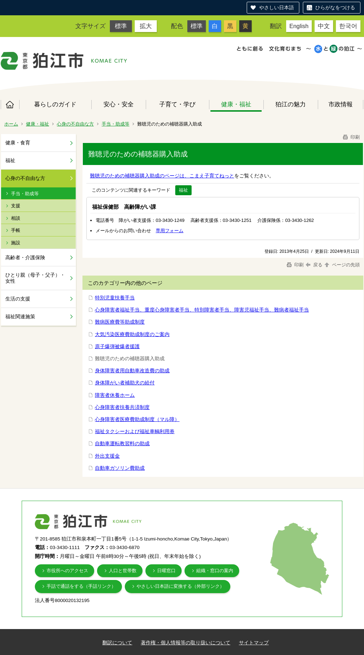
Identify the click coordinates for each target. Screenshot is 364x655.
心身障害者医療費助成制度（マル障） (137, 419)
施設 (15, 242)
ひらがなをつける (335, 7)
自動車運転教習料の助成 (122, 443)
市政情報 (340, 104)
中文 (324, 26)
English (299, 26)
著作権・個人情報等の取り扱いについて (185, 642)
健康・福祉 (236, 104)
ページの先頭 (341, 264)
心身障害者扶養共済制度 (122, 407)
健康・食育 (17, 142)
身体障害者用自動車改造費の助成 (132, 370)
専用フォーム (169, 230)
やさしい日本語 (276, 7)
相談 (15, 218)
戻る (314, 264)
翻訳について (117, 642)
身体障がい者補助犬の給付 (125, 382)
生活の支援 (17, 299)
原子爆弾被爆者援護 (117, 346)
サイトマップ (254, 642)
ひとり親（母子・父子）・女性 (35, 278)
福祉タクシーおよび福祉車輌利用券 (135, 431)
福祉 (10, 160)
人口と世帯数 (122, 570)
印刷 (351, 137)
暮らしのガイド (55, 104)
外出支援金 (107, 456)
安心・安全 (118, 104)
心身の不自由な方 (75, 124)
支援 (15, 205)
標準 (121, 26)
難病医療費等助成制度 (120, 322)
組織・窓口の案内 (214, 570)
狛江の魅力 (290, 104)
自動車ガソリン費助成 (120, 468)
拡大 (146, 26)
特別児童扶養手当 (115, 297)
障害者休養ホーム (115, 395)
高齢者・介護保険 (25, 257)
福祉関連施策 (20, 316)
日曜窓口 (166, 570)
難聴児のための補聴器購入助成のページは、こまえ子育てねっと (162, 176)
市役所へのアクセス (67, 570)
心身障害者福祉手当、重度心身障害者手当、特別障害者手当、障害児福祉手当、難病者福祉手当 (202, 310)
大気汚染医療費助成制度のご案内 (132, 334)
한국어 (348, 26)
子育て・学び (177, 104)
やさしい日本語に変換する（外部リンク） (180, 586)
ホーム (10, 104)
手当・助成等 (115, 124)
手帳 (15, 230)
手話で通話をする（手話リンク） (81, 586)
